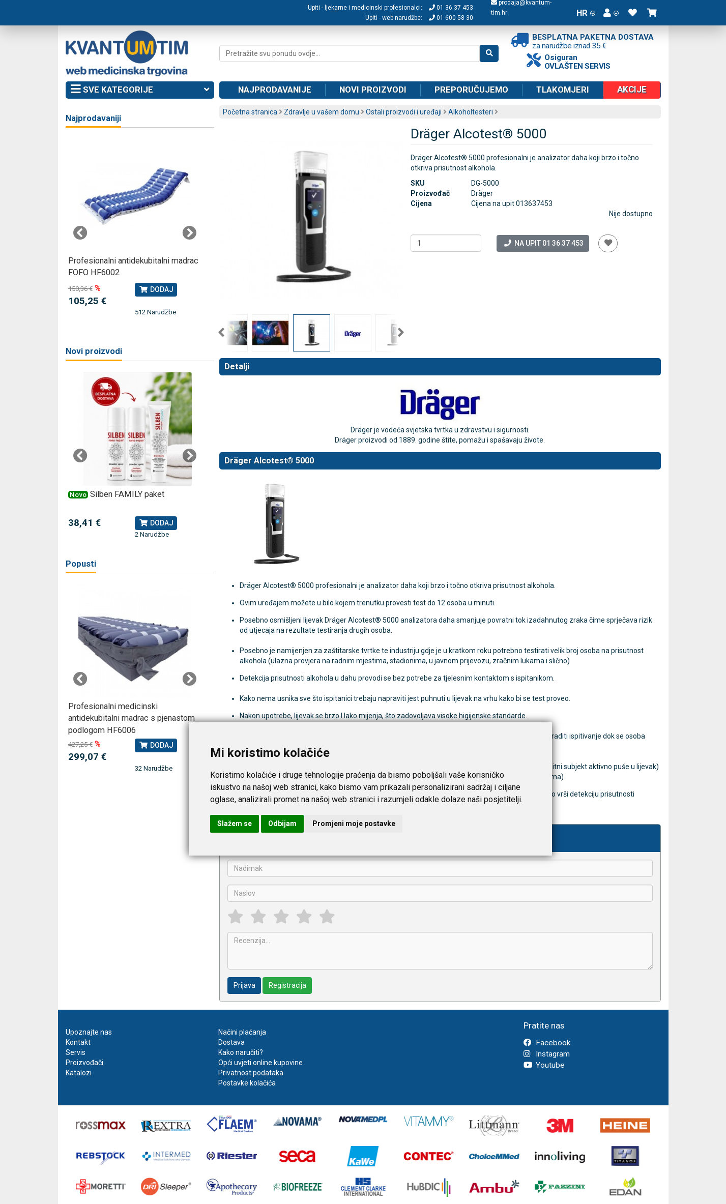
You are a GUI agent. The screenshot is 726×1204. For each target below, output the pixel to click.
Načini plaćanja (242, 1032)
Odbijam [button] (282, 823)
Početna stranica (250, 112)
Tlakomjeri (562, 89)
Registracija (287, 985)
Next (401, 333)
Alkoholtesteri (470, 112)
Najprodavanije (274, 89)
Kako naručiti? (240, 1052)
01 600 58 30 (451, 17)
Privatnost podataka (250, 1073)
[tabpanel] (135, 228)
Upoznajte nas (89, 1032)
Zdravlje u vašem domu (321, 112)
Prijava (244, 985)
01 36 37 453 (451, 7)
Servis (75, 1052)
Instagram (547, 1054)
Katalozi (79, 1073)
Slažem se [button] (234, 823)
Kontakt (78, 1042)
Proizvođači (84, 1063)
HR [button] (585, 13)
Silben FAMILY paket (127, 494)
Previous (221, 333)
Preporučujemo (471, 89)
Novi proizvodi (372, 89)
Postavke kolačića (247, 1083)
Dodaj (155, 289)
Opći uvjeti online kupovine (260, 1063)
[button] (611, 13)
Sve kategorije (140, 90)
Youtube (544, 1065)
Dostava (231, 1042)
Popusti (81, 564)
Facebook (547, 1042)
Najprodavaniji (93, 118)
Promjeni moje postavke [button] (353, 823)
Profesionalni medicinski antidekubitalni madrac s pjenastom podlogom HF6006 (131, 718)
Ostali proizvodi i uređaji (404, 112)
